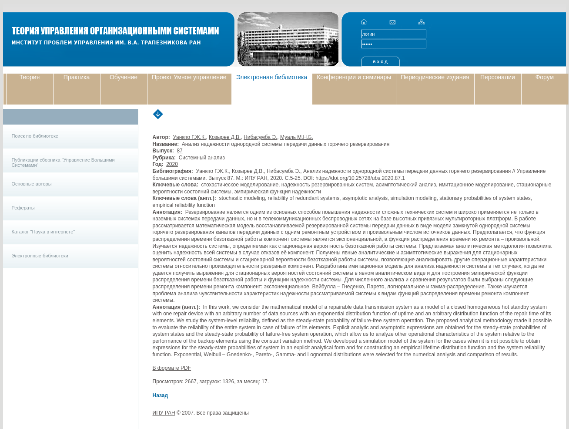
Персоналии (497, 77)
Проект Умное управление (189, 77)
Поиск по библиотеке (35, 135)
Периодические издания (435, 77)
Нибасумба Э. (260, 137)
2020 (172, 164)
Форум (545, 77)
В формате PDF (172, 368)
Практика (77, 77)
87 (179, 151)
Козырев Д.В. (225, 137)
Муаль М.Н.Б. (296, 137)
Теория (30, 77)
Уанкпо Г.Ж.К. (189, 137)
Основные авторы (32, 183)
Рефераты (23, 207)
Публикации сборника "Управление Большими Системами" (63, 162)
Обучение (123, 77)
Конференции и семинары (354, 77)
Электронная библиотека (272, 77)
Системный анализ (202, 158)
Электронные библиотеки (40, 255)
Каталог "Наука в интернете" (43, 231)
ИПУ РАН (164, 413)
